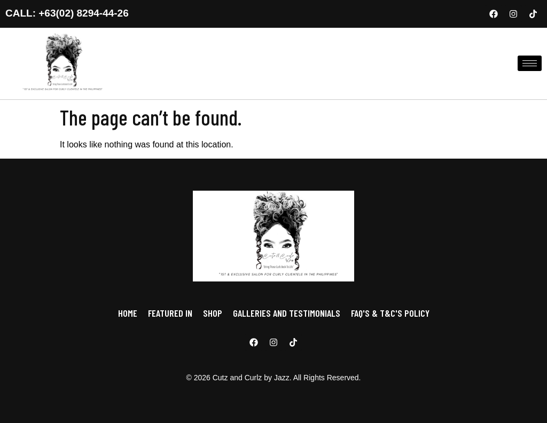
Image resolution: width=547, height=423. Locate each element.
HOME (127, 313)
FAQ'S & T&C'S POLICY (390, 313)
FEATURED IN (170, 313)
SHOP (212, 313)
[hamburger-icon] (530, 63)
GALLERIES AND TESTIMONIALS (286, 313)
